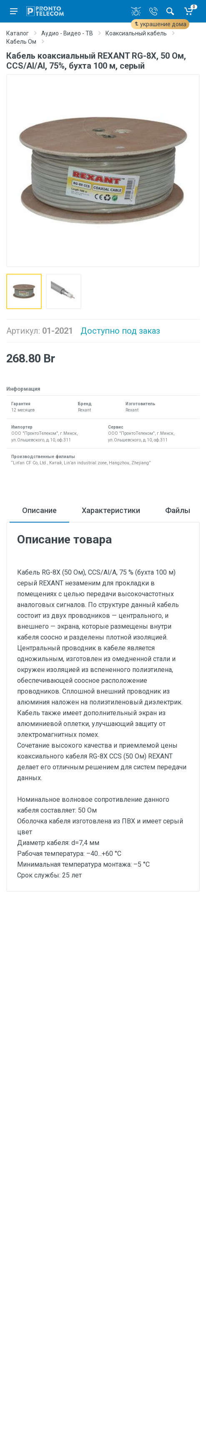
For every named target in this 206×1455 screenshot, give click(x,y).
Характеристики (111, 510)
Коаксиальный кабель (136, 33)
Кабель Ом (21, 41)
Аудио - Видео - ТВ (67, 33)
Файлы (177, 510)
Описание (39, 510)
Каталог (17, 33)
